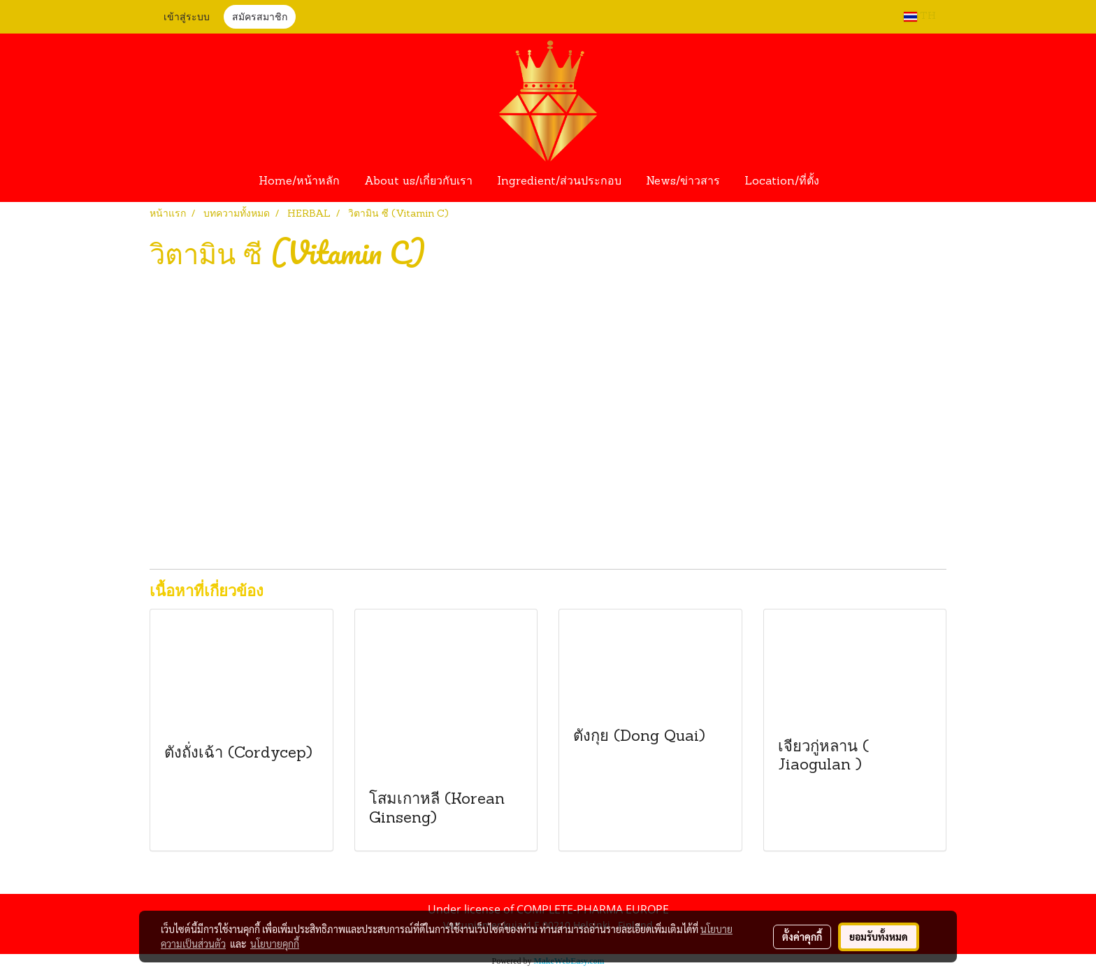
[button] (844, 181)
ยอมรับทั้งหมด (878, 936)
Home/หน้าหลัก (299, 181)
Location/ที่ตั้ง (781, 181)
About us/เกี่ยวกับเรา (418, 181)
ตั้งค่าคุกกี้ (802, 936)
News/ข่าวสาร (683, 181)
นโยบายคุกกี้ (274, 943)
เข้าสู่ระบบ (187, 18)
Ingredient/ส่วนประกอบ (559, 181)
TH (920, 16)
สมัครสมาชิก (259, 18)
